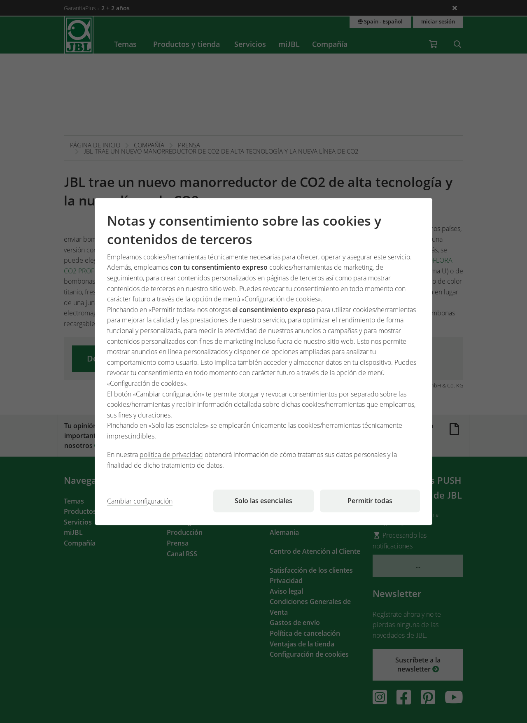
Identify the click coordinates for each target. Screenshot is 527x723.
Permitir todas (369, 500)
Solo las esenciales (263, 500)
